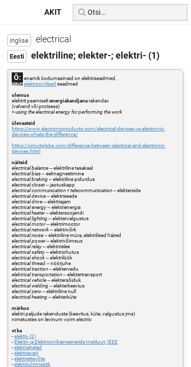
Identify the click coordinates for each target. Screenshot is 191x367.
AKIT (52, 12)
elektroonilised (40, 84)
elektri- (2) (25, 336)
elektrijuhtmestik (32, 364)
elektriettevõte (29, 358)
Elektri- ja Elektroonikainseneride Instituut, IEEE (66, 342)
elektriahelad (28, 347)
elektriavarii (26, 353)
